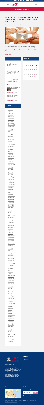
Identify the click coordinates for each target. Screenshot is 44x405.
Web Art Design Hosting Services (11, 401)
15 (30, 71)
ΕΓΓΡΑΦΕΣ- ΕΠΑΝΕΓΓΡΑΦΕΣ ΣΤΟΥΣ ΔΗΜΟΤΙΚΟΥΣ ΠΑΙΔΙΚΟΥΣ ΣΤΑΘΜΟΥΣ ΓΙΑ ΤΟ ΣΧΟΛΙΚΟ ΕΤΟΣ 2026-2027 (13, 80)
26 (24, 75)
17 (34, 71)
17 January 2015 (10, 24)
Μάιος (10, 111)
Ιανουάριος (31, 62)
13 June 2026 (11, 75)
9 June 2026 (10, 91)
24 (34, 73)
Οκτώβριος (11, 142)
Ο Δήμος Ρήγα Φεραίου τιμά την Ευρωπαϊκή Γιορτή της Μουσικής (12, 64)
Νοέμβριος (11, 121)
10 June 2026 (11, 83)
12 (24, 71)
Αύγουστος (11, 126)
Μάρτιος (10, 114)
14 (28, 71)
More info (8, 54)
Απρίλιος (10, 132)
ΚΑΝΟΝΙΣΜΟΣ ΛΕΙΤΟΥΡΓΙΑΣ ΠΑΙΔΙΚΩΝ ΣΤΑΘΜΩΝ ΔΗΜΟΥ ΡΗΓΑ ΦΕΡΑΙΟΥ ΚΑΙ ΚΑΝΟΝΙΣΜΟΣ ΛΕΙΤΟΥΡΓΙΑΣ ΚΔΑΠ (13, 73)
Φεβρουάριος (11, 116)
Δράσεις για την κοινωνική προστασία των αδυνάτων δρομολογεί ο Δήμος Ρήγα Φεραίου (21, 19)
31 (34, 75)
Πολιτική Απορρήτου (32, 400)
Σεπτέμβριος (11, 124)
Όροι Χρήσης (25, 400)
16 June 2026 (11, 67)
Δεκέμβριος (11, 119)
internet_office (17, 24)
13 (26, 71)
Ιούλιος (10, 127)
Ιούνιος (10, 109)
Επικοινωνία (26, 359)
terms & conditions (33, 395)
